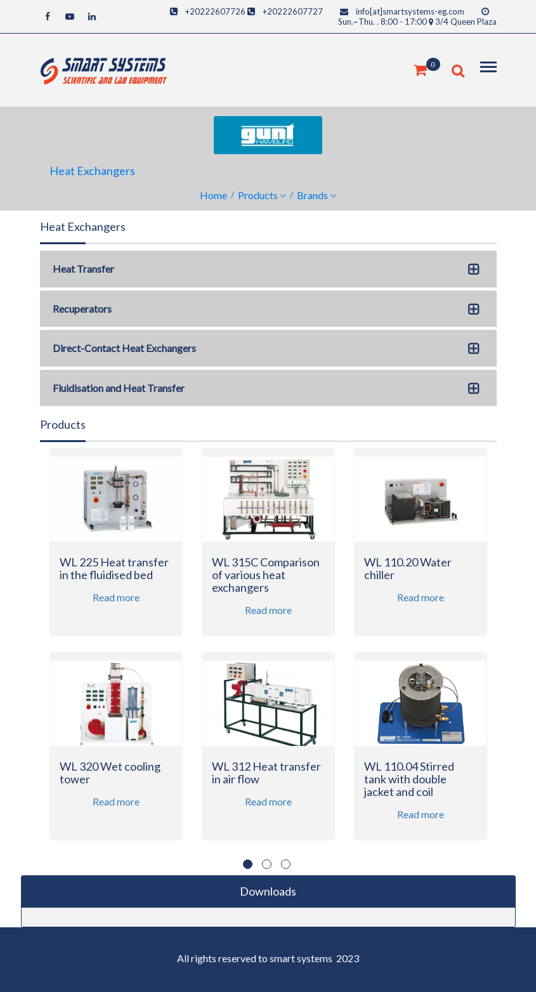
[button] (476, 271)
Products (258, 195)
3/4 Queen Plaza (466, 21)
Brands (312, 195)
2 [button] (266, 864)
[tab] (268, 269)
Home (213, 195)
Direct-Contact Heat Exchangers (124, 348)
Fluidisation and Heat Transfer (119, 388)
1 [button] (247, 864)
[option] (116, 652)
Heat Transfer (83, 269)
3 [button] (286, 864)
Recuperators (82, 309)
